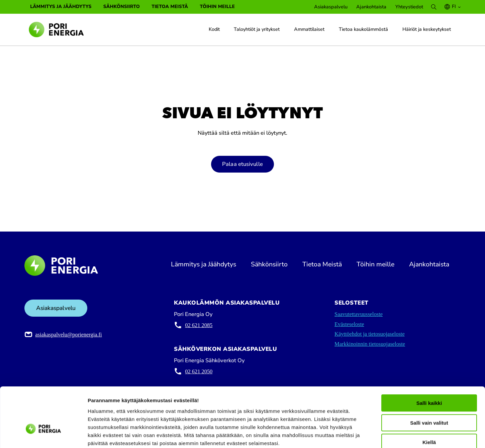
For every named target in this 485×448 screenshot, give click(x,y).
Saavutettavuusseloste (358, 314)
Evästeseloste (349, 324)
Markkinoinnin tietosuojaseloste (369, 344)
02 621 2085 (198, 325)
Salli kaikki (429, 366)
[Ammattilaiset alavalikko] (328, 29)
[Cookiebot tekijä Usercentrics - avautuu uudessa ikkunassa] (43, 435)
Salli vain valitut (429, 386)
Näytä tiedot (357, 435)
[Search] (433, 7)
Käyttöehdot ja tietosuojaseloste (369, 334)
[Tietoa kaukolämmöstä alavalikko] (392, 29)
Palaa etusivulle (243, 164)
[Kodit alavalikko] (223, 29)
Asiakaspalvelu (56, 308)
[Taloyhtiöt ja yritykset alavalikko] (283, 29)
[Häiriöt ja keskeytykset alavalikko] (454, 29)
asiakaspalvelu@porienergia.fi (68, 335)
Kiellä (429, 405)
